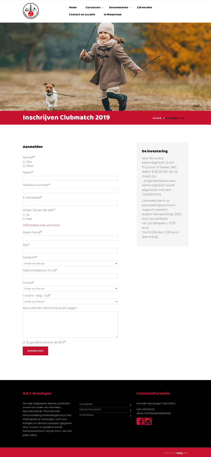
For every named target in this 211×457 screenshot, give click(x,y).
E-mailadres (32, 197)
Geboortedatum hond (40, 270)
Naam (28, 172)
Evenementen (118, 7)
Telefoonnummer (36, 185)
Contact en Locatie (82, 14)
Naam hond (32, 232)
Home (73, 7)
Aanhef (29, 157)
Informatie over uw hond (41, 225)
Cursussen (93, 7)
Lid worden (144, 7)
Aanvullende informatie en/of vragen (50, 308)
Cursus (28, 283)
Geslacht (30, 257)
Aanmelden (35, 350)
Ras (26, 245)
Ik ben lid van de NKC (39, 210)
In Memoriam (112, 14)
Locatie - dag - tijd (37, 295)
